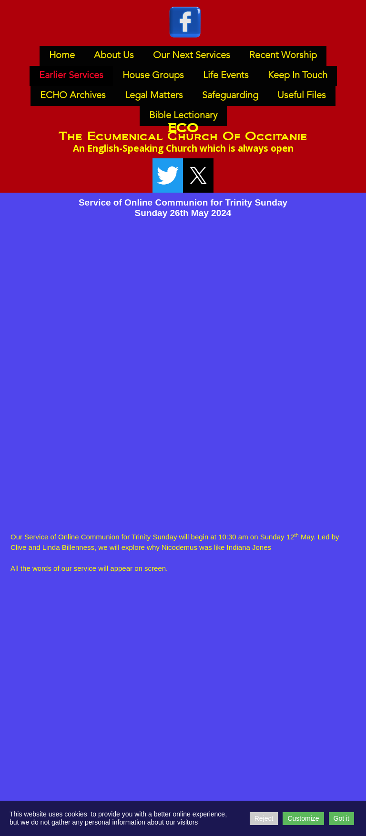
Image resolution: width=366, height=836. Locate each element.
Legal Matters (154, 96)
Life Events (226, 76)
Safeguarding (230, 96)
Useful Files (301, 96)
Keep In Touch (297, 76)
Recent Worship (283, 56)
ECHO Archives (73, 96)
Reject (264, 818)
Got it (341, 818)
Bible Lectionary (183, 116)
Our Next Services (191, 56)
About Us (114, 56)
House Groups (153, 76)
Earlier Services (71, 76)
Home (62, 56)
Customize (303, 818)
